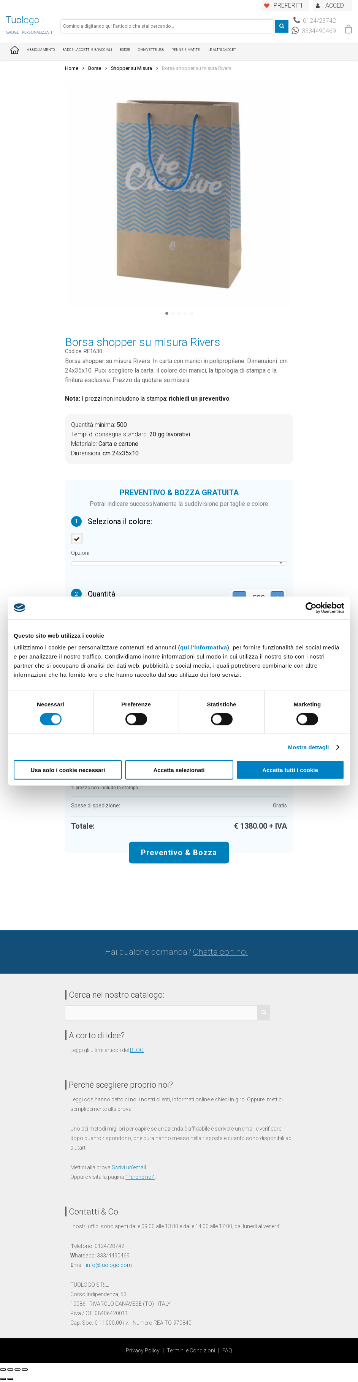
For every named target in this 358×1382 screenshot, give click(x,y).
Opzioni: (80, 553)
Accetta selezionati (178, 770)
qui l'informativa (203, 647)
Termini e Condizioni (191, 1350)
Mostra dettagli (308, 747)
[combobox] (167, 26)
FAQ (227, 1350)
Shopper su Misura (131, 68)
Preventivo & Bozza (179, 852)
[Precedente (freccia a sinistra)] (3, 1379)
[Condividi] (10, 1369)
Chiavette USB (151, 50)
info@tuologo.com (109, 1265)
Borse (125, 50)
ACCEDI (335, 5)
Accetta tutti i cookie (290, 770)
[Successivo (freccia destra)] (10, 1379)
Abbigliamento (41, 50)
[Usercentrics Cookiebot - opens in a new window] (311, 607)
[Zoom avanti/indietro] (25, 1369)
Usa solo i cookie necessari (68, 770)
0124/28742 (314, 20)
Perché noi (140, 1177)
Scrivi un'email (129, 1167)
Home (71, 68)
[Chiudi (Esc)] (3, 1369)
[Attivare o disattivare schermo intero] (17, 1369)
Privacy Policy (143, 1350)
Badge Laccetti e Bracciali (87, 50)
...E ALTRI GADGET (222, 50)
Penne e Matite (185, 50)
